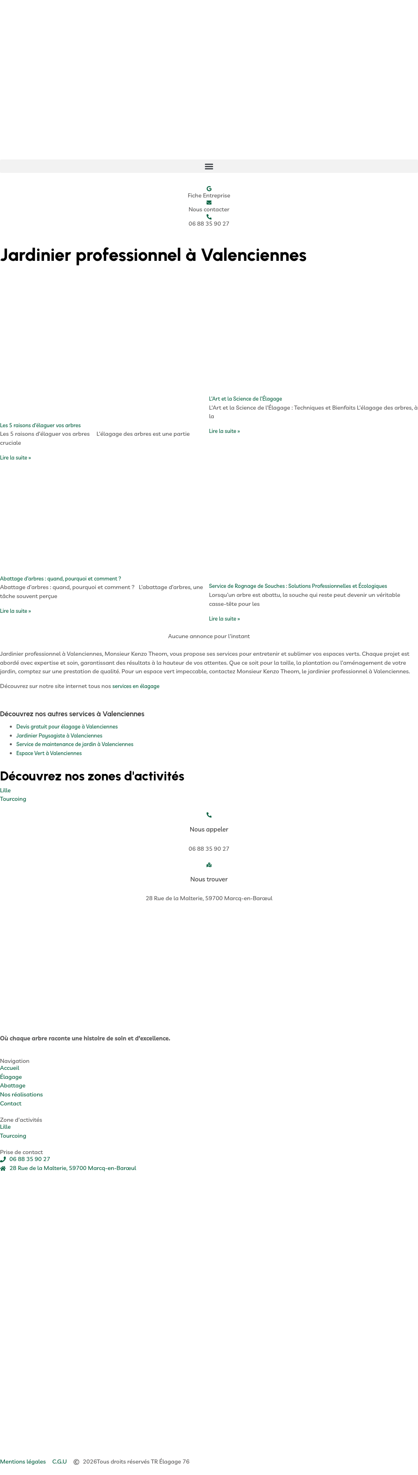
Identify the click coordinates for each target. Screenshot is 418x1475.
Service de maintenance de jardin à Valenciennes (74, 744)
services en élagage (136, 686)
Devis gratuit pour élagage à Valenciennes (67, 726)
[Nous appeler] (209, 815)
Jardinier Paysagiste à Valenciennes (59, 735)
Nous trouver (209, 879)
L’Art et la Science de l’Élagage (245, 398)
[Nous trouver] (209, 865)
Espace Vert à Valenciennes (49, 753)
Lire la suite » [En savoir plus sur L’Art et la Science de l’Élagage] (224, 431)
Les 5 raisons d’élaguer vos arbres (40, 425)
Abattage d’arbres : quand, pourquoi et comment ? (60, 578)
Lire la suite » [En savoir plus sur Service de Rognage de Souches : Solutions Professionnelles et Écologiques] (224, 618)
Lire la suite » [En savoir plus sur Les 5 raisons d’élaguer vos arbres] (15, 457)
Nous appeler (209, 829)
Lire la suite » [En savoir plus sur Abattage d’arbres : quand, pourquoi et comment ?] (15, 610)
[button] (209, 166)
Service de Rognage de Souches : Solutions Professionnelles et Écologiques (298, 586)
